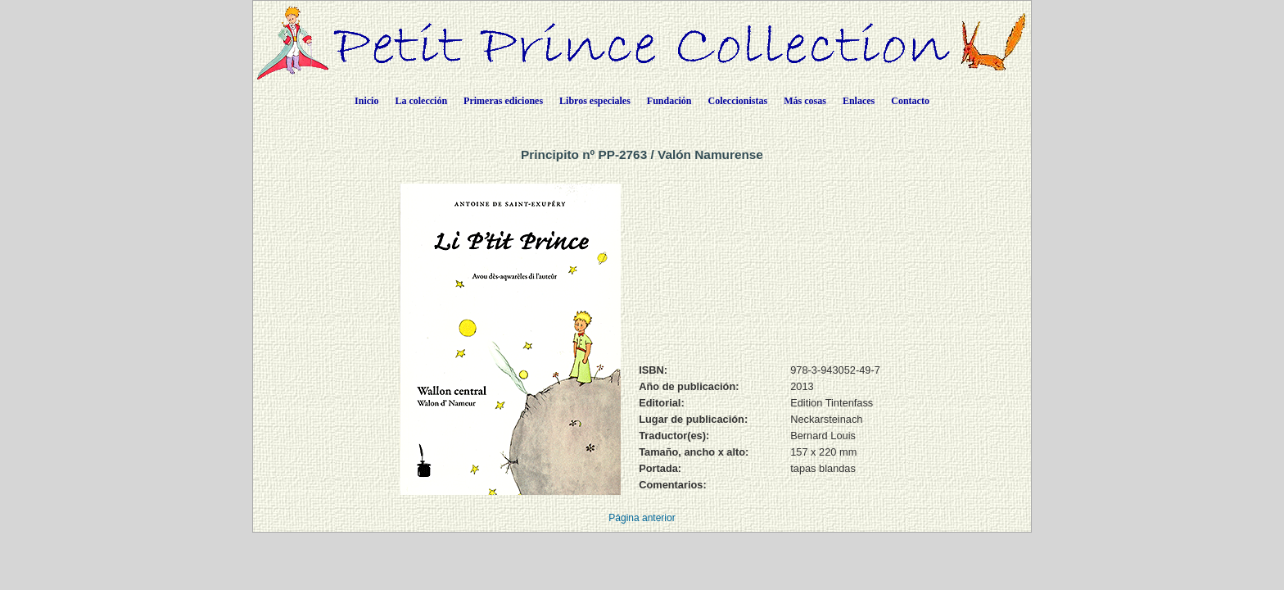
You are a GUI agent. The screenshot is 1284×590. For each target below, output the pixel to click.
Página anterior (641, 518)
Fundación (669, 101)
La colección (421, 101)
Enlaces (859, 101)
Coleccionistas (738, 101)
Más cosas (805, 101)
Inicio (366, 101)
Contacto (910, 101)
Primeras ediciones (503, 101)
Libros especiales (595, 101)
